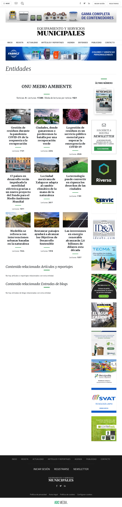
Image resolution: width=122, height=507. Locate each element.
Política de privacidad (38, 494)
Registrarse (114, 3)
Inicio (14, 459)
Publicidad (91, 459)
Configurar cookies (84, 494)
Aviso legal (53, 494)
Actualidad (38, 459)
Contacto (105, 459)
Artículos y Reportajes (59, 459)
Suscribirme (103, 148)
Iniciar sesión (99, 3)
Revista (24, 459)
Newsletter (81, 469)
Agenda (78, 459)
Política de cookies (67, 494)
